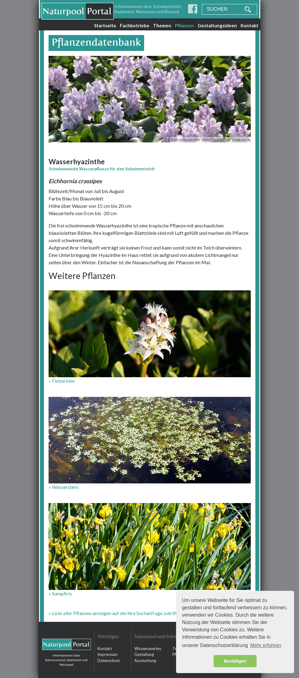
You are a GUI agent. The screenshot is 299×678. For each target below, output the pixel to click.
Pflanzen (184, 25)
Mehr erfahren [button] (265, 645)
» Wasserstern (63, 487)
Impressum (107, 654)
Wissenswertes (147, 648)
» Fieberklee (62, 381)
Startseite (105, 25)
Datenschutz (108, 660)
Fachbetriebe (134, 25)
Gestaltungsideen (217, 25)
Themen (162, 25)
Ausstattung (145, 660)
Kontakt (249, 25)
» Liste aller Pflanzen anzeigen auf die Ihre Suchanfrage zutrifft (114, 613)
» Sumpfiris (60, 593)
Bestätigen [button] (235, 661)
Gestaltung (144, 654)
